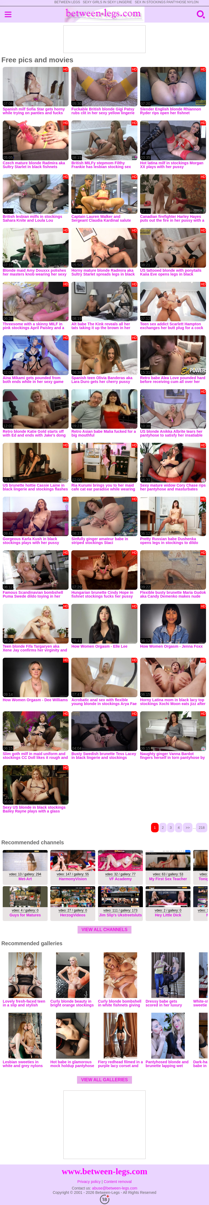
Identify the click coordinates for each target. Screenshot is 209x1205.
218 (202, 828)
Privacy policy (89, 1181)
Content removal (118, 1181)
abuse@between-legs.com (114, 1188)
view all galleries (104, 1079)
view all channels (105, 929)
